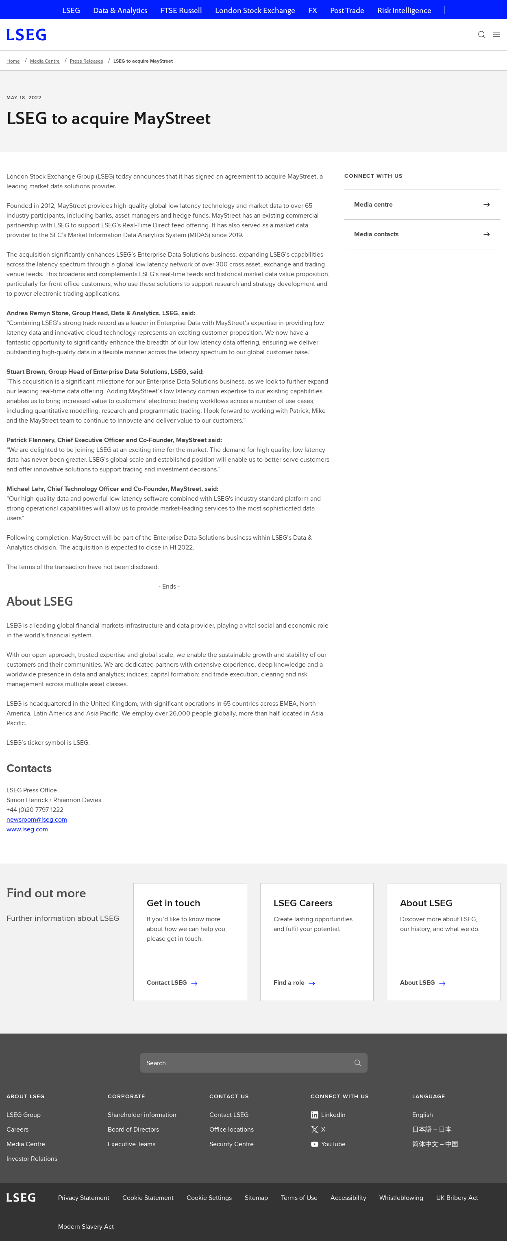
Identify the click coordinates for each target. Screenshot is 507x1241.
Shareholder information (142, 1114)
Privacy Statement (83, 1197)
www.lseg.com (27, 829)
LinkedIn (328, 1114)
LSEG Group (24, 1114)
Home (13, 60)
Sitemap (256, 1197)
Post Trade (347, 10)
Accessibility (348, 1197)
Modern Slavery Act (86, 1226)
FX (312, 10)
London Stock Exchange (255, 10)
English (422, 1114)
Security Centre (231, 1144)
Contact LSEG (228, 1114)
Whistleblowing (401, 1197)
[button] (51, 1096)
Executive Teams (131, 1144)
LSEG (71, 10)
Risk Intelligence (404, 10)
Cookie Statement (148, 1197)
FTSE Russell (181, 10)
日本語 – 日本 (432, 1129)
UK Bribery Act (457, 1197)
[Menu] (496, 34)
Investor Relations (32, 1158)
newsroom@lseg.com (37, 819)
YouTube (328, 1144)
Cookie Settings (209, 1197)
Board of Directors (133, 1129)
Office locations (231, 1129)
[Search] (481, 34)
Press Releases (86, 60)
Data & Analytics (120, 10)
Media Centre (45, 60)
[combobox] (244, 1063)
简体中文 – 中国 (435, 1144)
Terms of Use (299, 1197)
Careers (17, 1129)
